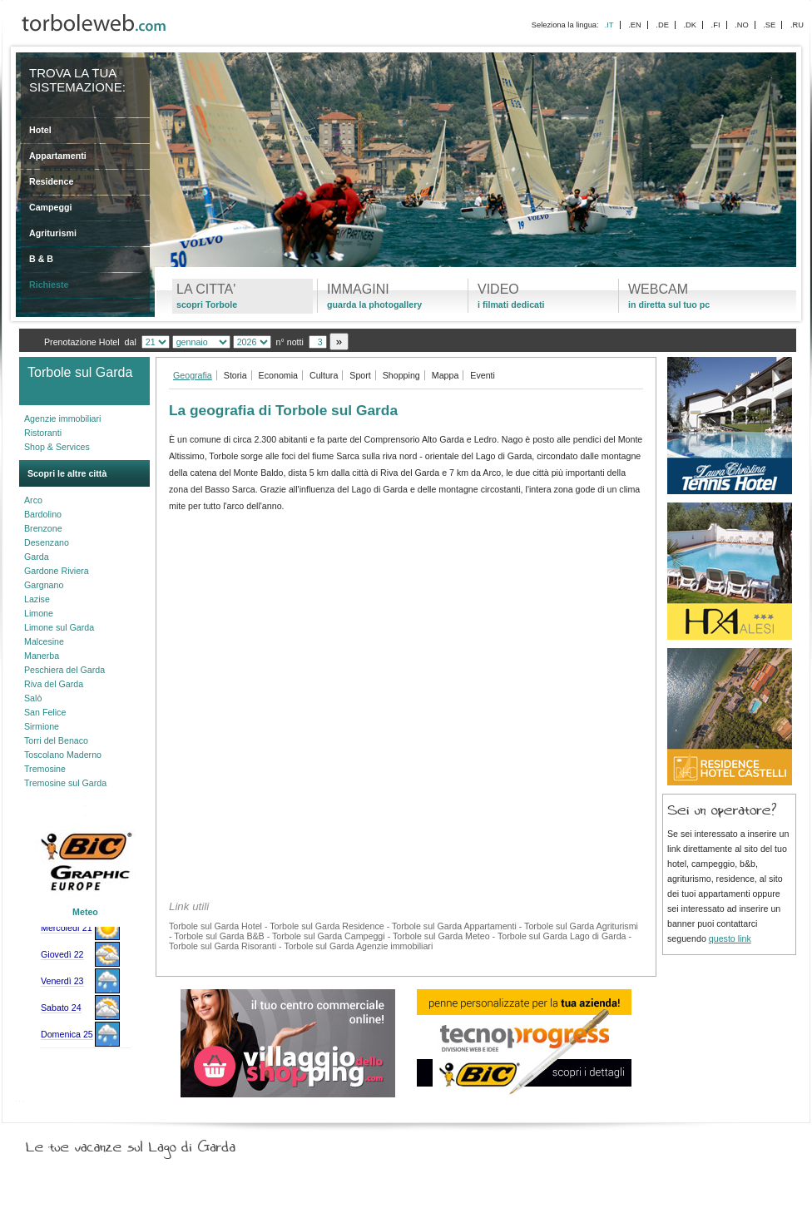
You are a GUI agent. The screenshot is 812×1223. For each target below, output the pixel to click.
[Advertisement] (406, 640)
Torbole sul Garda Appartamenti (454, 926)
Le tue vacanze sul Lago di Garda (150, 1143)
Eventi (482, 375)
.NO (742, 25)
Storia (235, 375)
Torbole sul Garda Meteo (441, 936)
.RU (797, 25)
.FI (715, 25)
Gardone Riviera (56, 571)
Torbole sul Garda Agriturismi (581, 926)
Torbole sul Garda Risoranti (222, 946)
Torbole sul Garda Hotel (215, 926)
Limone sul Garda (59, 627)
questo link (730, 938)
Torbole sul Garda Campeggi (328, 936)
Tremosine (45, 769)
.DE (662, 25)
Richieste (48, 285)
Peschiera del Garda (64, 670)
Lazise (37, 599)
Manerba (41, 656)
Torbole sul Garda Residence (327, 926)
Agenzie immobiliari (62, 418)
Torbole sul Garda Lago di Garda (562, 936)
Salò (33, 698)
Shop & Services (57, 447)
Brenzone (43, 528)
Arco (33, 500)
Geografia (192, 375)
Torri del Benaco (56, 740)
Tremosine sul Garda (65, 783)
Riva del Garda (53, 684)
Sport (359, 375)
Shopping (401, 375)
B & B (41, 259)
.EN (634, 25)
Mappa (445, 375)
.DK (689, 25)
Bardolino (43, 514)
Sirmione (41, 726)
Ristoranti (43, 433)
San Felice (45, 712)
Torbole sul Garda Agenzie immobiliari (358, 946)
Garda (36, 557)
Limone (38, 613)
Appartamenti (58, 156)
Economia (278, 375)
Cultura (323, 375)
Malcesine (44, 641)
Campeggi (50, 207)
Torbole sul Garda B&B (219, 936)
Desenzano (46, 542)
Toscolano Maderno (63, 755)
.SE (769, 25)
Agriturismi (53, 233)
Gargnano (43, 585)
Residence (51, 181)
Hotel (40, 130)
